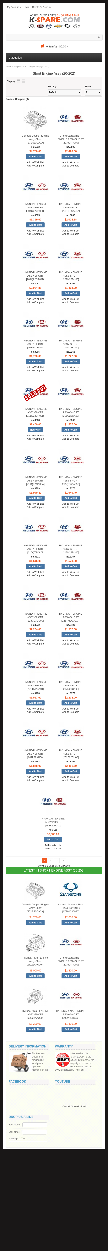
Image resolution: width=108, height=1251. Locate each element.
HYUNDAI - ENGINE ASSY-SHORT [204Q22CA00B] (35, 207)
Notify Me (35, 429)
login (26, 7)
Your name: (14, 1192)
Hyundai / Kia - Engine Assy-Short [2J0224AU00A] (35, 961)
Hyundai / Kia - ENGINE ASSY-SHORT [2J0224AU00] (35, 1014)
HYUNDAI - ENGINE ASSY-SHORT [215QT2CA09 (35, 549)
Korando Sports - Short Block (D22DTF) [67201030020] (71, 908)
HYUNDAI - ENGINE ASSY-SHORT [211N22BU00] (70, 344)
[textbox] (54, 37)
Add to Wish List (35, 162)
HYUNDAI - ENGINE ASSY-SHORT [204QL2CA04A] (70, 207)
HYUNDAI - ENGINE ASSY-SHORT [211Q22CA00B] (35, 412)
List (18, 81)
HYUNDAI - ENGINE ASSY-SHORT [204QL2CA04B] (35, 276)
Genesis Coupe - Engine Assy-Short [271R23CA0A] (35, 139)
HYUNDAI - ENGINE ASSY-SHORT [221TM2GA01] (35, 685)
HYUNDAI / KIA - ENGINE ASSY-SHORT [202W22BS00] (70, 1014)
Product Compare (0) (17, 99)
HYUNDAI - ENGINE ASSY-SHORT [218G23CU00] (35, 617)
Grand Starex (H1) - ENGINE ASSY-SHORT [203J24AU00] (71, 139)
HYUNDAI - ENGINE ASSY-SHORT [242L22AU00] (35, 754)
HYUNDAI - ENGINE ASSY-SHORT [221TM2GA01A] (70, 617)
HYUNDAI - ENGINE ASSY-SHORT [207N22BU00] (70, 276)
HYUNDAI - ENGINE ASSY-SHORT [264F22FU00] (53, 822)
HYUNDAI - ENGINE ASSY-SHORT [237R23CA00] (70, 685)
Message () (17, 1206)
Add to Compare (35, 165)
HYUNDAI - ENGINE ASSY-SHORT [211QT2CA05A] (35, 481)
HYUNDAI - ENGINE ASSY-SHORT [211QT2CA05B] (70, 481)
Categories (15, 57)
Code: (32, 1227)
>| (63, 860)
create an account (41, 7)
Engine (17, 66)
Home (8, 66)
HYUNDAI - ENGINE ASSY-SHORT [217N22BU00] (70, 549)
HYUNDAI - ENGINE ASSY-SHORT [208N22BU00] (35, 344)
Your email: (14, 1200)
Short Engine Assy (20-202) (36, 66)
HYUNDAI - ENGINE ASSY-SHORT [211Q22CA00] (70, 412)
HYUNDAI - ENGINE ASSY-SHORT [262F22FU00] (70, 754)
